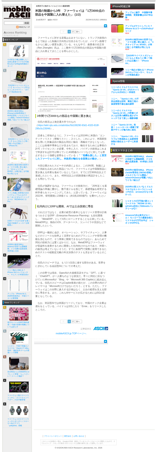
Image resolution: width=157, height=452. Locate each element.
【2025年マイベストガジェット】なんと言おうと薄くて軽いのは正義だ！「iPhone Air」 (139, 59)
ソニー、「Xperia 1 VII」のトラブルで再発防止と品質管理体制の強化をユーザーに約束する (125, 140)
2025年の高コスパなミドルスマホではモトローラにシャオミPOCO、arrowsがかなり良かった (139, 190)
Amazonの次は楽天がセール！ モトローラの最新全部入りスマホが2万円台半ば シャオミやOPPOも (139, 219)
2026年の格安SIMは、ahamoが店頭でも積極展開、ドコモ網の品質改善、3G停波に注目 (139, 159)
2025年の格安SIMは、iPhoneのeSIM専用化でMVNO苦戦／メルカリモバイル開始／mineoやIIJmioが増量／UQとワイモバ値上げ (139, 175)
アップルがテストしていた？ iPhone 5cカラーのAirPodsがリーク (139, 28)
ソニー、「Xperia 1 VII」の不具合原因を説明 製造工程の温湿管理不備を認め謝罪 (125, 101)
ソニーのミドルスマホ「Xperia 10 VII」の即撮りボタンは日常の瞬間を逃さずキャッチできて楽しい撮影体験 (124, 114)
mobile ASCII (17, 13)
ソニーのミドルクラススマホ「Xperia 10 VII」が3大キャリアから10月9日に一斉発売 (125, 89)
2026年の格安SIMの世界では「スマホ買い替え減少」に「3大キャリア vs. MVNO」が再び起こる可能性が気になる (139, 43)
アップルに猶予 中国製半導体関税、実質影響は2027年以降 (139, 15)
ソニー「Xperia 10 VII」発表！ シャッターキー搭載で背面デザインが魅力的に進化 (125, 127)
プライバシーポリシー (53, 436)
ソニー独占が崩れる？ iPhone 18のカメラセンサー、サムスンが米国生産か (139, 72)
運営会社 (67, 436)
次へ (78, 32)
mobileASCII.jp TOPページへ (71, 333)
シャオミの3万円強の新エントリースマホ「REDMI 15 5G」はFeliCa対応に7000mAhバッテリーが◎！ (139, 205)
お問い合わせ (78, 436)
